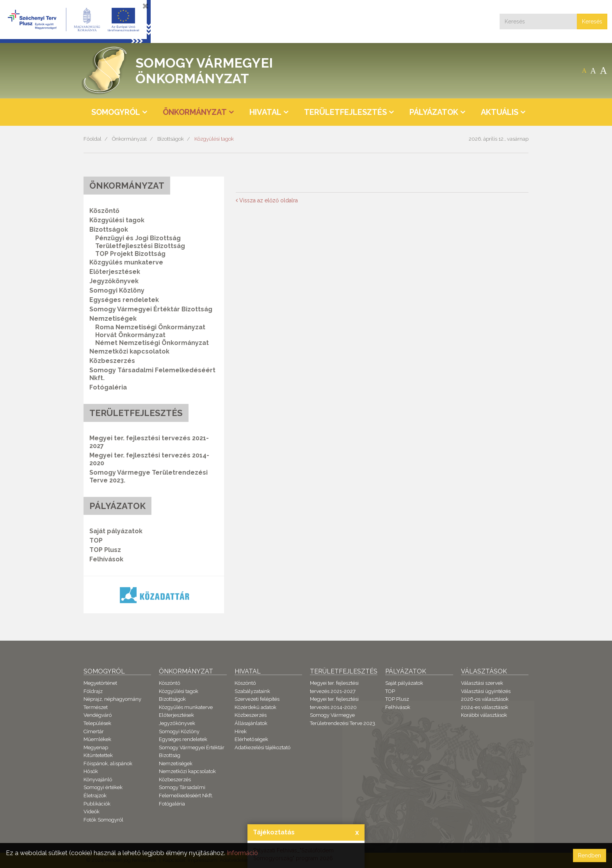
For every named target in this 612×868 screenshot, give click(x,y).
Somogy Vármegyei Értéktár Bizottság (150, 309)
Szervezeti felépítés (257, 699)
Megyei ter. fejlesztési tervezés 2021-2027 (149, 442)
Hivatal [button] (265, 112)
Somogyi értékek (103, 787)
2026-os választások (485, 699)
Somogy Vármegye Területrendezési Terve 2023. (148, 476)
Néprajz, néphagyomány (112, 699)
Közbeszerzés (112, 360)
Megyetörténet (100, 683)
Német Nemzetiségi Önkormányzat (152, 342)
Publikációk (97, 804)
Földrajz (93, 691)
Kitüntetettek (98, 755)
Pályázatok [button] (433, 112)
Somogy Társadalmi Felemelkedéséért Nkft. (152, 374)
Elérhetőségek (251, 739)
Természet (96, 707)
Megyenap (96, 747)
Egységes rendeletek (124, 300)
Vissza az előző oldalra (267, 200)
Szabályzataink (252, 691)
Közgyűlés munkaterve (126, 262)
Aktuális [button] (499, 112)
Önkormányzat (129, 139)
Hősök (91, 771)
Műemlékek (97, 739)
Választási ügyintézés (486, 691)
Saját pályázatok (115, 531)
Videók (92, 811)
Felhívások (106, 559)
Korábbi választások (484, 715)
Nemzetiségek (175, 763)
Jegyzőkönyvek (114, 281)
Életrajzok (95, 795)
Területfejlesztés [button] (345, 112)
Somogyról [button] (115, 112)
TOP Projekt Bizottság (130, 253)
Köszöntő (104, 210)
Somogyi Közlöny (116, 290)
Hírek (241, 731)
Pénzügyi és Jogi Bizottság (138, 238)
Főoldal (92, 139)
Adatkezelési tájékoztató (262, 747)
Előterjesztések (114, 271)
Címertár (94, 731)
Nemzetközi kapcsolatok (129, 351)
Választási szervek (482, 683)
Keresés (592, 21)
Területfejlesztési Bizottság (140, 246)
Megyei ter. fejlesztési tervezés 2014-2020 (149, 459)
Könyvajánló (98, 779)
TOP (96, 540)
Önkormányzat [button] (195, 112)
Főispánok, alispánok (108, 763)
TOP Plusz (105, 550)
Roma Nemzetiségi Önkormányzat (150, 327)
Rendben (589, 855)
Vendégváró (98, 715)
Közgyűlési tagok (214, 139)
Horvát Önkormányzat (130, 335)
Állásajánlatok (251, 723)
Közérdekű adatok (255, 707)
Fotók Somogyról (103, 820)
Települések (97, 723)
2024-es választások (484, 707)
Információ (242, 853)
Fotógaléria (108, 387)
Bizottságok (170, 139)
